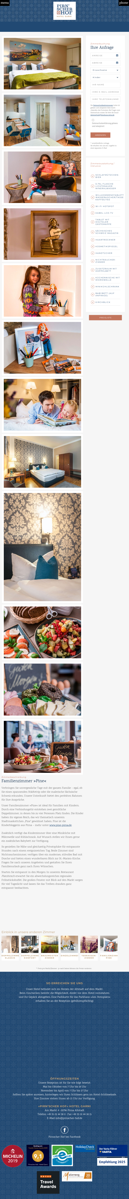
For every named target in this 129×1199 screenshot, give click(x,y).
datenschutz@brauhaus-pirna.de (102, 115)
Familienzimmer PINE (108, 956)
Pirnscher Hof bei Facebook (65, 1137)
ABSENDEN (100, 135)
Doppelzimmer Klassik (10, 956)
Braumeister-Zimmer (49, 956)
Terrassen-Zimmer (89, 956)
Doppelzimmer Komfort (30, 956)
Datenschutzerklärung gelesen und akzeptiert (105, 125)
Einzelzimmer (69, 955)
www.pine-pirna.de (60, 825)
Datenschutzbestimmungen (103, 105)
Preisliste (105, 317)
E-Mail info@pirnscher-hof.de (64, 1118)
